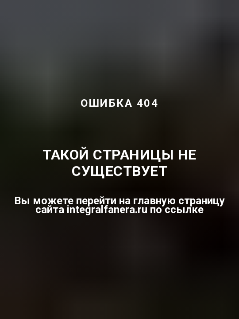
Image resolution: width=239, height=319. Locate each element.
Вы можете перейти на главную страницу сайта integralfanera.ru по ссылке (119, 205)
